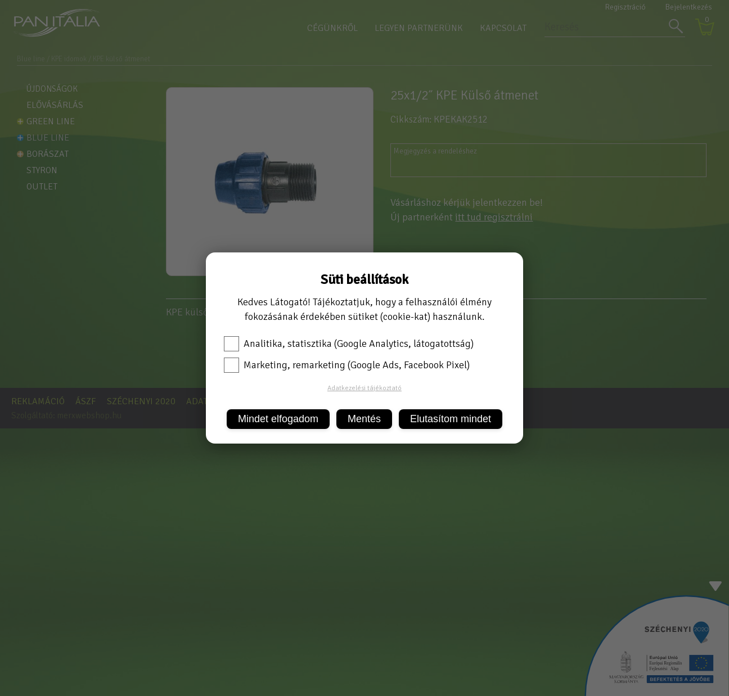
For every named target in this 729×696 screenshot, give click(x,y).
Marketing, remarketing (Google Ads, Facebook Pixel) (347, 365)
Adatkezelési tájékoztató (364, 388)
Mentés (364, 418)
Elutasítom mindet (450, 418)
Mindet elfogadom (278, 418)
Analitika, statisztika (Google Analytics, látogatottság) (349, 343)
